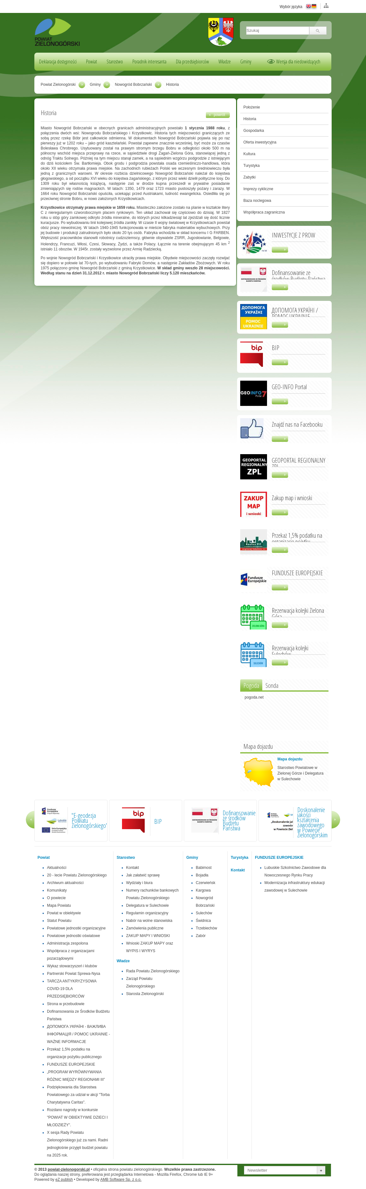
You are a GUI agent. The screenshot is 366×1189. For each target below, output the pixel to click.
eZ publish (64, 1179)
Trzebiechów (206, 928)
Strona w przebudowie (65, 1004)
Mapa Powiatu (59, 905)
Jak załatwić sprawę (143, 875)
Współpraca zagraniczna (264, 212)
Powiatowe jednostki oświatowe (73, 936)
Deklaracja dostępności (58, 61)
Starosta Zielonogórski (145, 994)
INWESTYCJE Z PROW (293, 234)
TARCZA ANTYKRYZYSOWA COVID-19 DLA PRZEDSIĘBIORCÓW (71, 989)
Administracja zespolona (67, 943)
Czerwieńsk (205, 883)
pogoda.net (254, 697)
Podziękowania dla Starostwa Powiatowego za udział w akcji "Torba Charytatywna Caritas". (78, 1094)
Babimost (204, 867)
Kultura (249, 154)
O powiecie (56, 898)
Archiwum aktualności (65, 883)
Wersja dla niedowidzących (298, 61)
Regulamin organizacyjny (147, 913)
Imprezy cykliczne (258, 189)
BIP (275, 347)
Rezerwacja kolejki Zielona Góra (298, 613)
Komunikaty (57, 890)
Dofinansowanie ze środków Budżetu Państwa (298, 275)
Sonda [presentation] (271, 685)
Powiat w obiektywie (64, 913)
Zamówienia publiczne (145, 928)
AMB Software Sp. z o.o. (121, 1179)
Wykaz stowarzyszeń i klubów (72, 966)
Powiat (91, 61)
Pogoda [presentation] (251, 685)
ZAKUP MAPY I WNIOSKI (148, 936)
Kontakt (132, 867)
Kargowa (203, 890)
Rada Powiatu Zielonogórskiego (152, 971)
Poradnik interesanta (149, 61)
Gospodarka (253, 130)
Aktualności (56, 867)
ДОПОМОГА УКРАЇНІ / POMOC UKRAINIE (295, 313)
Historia (249, 119)
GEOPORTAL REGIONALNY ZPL (298, 463)
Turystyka (251, 165)
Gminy (245, 61)
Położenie (251, 107)
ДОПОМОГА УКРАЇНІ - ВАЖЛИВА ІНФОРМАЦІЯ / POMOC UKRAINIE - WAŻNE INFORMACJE (78, 1034)
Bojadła (202, 875)
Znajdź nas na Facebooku (297, 424)
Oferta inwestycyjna (259, 142)
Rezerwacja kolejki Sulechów (290, 651)
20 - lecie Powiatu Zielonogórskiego (77, 875)
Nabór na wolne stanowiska (149, 920)
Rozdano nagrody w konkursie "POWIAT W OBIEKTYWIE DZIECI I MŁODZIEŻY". (77, 1117)
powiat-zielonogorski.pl (69, 1169)
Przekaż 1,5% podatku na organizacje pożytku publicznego (297, 541)
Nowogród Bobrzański (133, 84)
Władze (224, 61)
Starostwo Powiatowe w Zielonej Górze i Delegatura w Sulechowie (300, 773)
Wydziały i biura (139, 883)
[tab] (251, 684)
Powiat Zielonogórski (58, 84)
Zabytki (249, 177)
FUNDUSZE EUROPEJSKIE (297, 572)
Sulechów (204, 913)
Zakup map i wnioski (292, 497)
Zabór (201, 936)
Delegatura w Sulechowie (147, 905)
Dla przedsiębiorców (192, 61)
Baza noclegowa (257, 200)
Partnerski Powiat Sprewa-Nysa (73, 973)
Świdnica (203, 920)
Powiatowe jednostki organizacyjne (76, 928)
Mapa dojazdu (289, 759)
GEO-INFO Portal (289, 386)
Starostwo (115, 61)
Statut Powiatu (59, 920)
